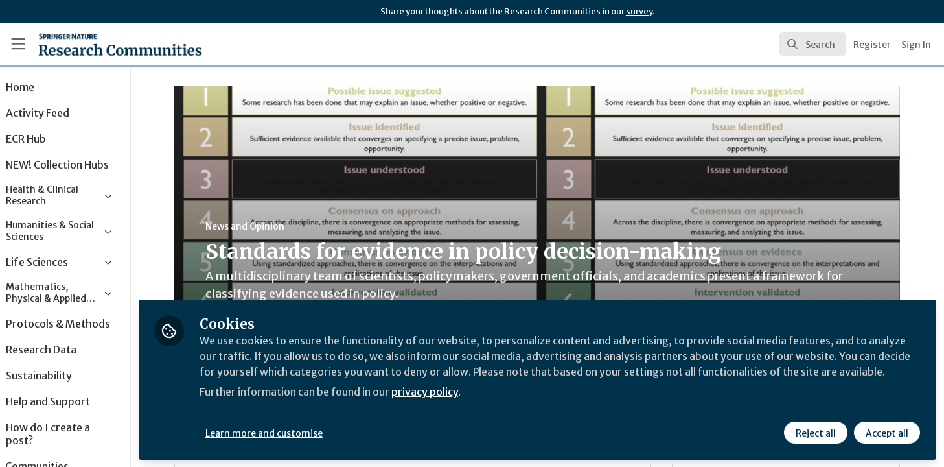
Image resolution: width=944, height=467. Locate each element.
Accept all (887, 432)
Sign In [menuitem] (916, 45)
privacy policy (461, 407)
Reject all (816, 432)
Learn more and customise (299, 432)
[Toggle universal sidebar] (18, 44)
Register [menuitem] (872, 45)
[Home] (103, 44)
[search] (812, 44)
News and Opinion (263, 226)
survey (639, 11)
